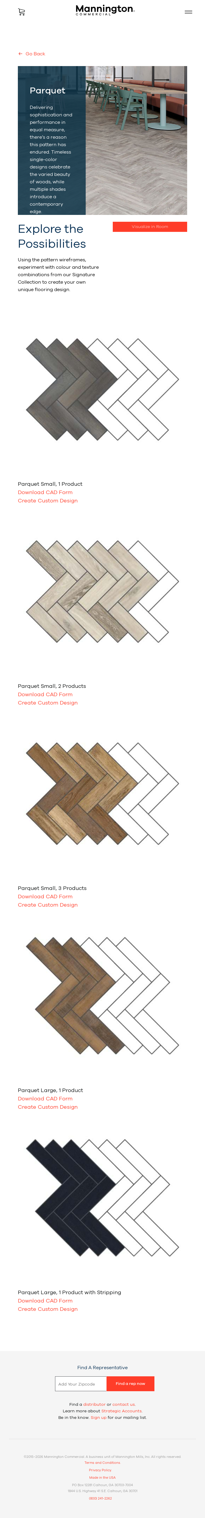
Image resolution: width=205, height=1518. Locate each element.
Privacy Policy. (100, 1470)
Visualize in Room (150, 227)
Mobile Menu (186, 12)
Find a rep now (130, 1384)
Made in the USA (102, 1477)
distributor (94, 1405)
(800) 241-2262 (100, 1498)
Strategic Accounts (121, 1411)
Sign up (99, 1418)
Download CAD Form (45, 492)
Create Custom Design (48, 501)
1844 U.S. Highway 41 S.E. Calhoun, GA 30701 (102, 1491)
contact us (123, 1405)
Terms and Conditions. (102, 1462)
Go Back (34, 53)
